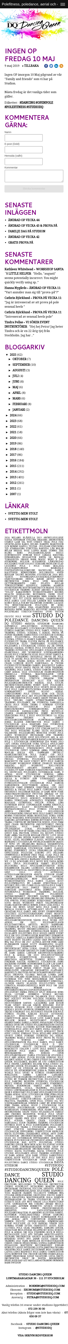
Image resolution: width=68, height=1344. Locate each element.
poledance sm (27, 702)
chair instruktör (24, 824)
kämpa (53, 596)
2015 (13, 466)
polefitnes (25, 933)
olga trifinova (53, 937)
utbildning (56, 750)
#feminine (12, 561)
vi (35, 1184)
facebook (41, 1046)
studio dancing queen (34, 1177)
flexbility (56, 1020)
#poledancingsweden (19, 920)
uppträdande (42, 1138)
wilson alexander (34, 561)
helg (25, 865)
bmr (45, 596)
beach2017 (57, 607)
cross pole (13, 704)
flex (8, 659)
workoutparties (16, 881)
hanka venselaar (17, 800)
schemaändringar (16, 1103)
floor (31, 1057)
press (46, 711)
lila (45, 1201)
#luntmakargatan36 (50, 720)
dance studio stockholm (37, 1162)
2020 (13, 438)
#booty (28, 1046)
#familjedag (55, 1254)
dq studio (15, 623)
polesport (49, 1144)
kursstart (19, 1092)
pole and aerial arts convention (34, 1218)
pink (8, 1105)
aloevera (48, 1212)
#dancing (48, 689)
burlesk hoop (33, 916)
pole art (28, 696)
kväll (57, 905)
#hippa (15, 1064)
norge (24, 1020)
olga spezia (42, 885)
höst (40, 1038)
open (60, 1053)
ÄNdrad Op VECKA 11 (44, 288)
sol (28, 1011)
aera (39, 889)
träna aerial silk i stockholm (24, 1094)
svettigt (10, 870)
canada (47, 555)
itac (61, 542)
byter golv (13, 966)
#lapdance (57, 970)
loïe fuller (28, 600)
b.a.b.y (28, 807)
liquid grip (40, 940)
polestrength (48, 1090)
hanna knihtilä (53, 804)
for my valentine (32, 603)
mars (17, 398)
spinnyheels (13, 855)
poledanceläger (53, 922)
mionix (59, 592)
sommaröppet (16, 691)
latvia (9, 1252)
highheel (57, 1007)
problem (51, 563)
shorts (37, 1236)
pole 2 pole (28, 715)
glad (60, 563)
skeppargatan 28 (16, 1199)
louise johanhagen (24, 946)
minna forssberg (16, 815)
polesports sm (54, 1079)
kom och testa (52, 693)
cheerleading (38, 1221)
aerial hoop (13, 1157)
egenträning (41, 1125)
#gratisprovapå (45, 770)
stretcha (11, 1031)
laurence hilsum (31, 1064)
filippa (22, 1014)
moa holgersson (50, 811)
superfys (58, 820)
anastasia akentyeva (20, 959)
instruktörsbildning (19, 685)
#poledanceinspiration (21, 720)
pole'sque (43, 605)
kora (60, 609)
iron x (9, 1092)
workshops (12, 1109)
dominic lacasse (53, 603)
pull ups (20, 885)
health (10, 594)
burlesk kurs (54, 992)
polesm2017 (50, 957)
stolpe (59, 683)
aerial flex (55, 1127)
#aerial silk (45, 683)
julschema (13, 865)
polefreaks (13, 611)
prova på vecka (53, 1038)
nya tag (10, 942)
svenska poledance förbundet (44, 1083)
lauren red (45, 600)
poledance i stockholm (30, 628)
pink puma (50, 1094)
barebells (13, 807)
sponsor (28, 1009)
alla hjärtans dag (35, 724)
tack (60, 807)
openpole (20, 748)
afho (26, 1029)
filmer (51, 868)
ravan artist (47, 579)
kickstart (12, 607)
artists (34, 924)
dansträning (48, 950)
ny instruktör (32, 822)
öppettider (13, 852)
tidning (48, 767)
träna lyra (34, 831)
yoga (36, 1033)
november (40, 594)
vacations (41, 1256)
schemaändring (53, 652)
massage (12, 802)
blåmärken (13, 944)
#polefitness (45, 715)
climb (30, 885)
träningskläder (18, 726)
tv (13, 659)
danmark (45, 752)
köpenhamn (35, 963)
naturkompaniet (16, 896)
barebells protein (16, 972)
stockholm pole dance (43, 706)
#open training (14, 635)
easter (22, 961)
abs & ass (57, 737)
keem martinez (41, 935)
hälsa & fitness (18, 778)
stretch (20, 1129)
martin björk (55, 1186)
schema (58, 635)
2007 (13, 494)
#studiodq (54, 1165)
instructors (36, 1079)
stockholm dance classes (45, 848)
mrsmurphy (56, 1258)
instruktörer (41, 1149)
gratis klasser (27, 983)
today (9, 1223)
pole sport (46, 654)
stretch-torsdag (33, 611)
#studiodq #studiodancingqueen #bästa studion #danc (34, 873)
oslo (26, 872)
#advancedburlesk (18, 879)
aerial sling (23, 1059)
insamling (29, 844)
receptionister (46, 807)
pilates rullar (52, 583)
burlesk (58, 1109)
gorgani (40, 563)
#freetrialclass (53, 883)
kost (60, 881)
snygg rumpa (30, 905)
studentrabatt (16, 767)
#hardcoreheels (28, 985)
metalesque (13, 1234)
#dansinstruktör (28, 713)
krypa (44, 557)
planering (36, 1212)
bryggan (18, 898)
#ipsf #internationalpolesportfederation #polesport (34, 989)
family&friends (17, 709)
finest (38, 968)
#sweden (26, 744)
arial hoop (30, 1018)
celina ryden (23, 837)
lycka (33, 850)
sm (61, 1146)
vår (41, 1066)
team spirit (14, 1005)
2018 (13, 449)
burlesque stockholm (20, 996)
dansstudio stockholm (39, 635)
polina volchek (34, 998)
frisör (59, 824)
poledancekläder (42, 553)
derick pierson (16, 1007)
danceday (12, 889)
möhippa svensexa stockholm (43, 1081)
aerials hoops (14, 1009)
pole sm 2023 (13, 935)
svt (50, 852)
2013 (13, 477)
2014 (13, 471)
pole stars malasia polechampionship (34, 567)
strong (41, 852)
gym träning (54, 735)
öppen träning (29, 676)
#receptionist (45, 824)
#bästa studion (38, 623)
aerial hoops (36, 661)
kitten (41, 1027)
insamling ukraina (43, 898)
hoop (40, 1096)
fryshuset (11, 791)
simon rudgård (44, 1005)
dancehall (12, 1122)
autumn (58, 850)
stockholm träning (18, 590)
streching (57, 546)
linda (19, 1035)
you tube (25, 979)
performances (54, 1027)
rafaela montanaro (51, 739)
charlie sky (47, 948)
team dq (58, 1009)
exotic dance (55, 1195)
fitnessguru (14, 1046)
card (35, 583)
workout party (34, 903)
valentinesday (54, 903)
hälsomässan (27, 1107)
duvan (48, 1215)
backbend (11, 963)
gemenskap (37, 741)
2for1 (50, 611)
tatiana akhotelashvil (48, 1234)
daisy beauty (13, 940)
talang (26, 868)
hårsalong (24, 594)
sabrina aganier (52, 585)
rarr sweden (13, 1262)
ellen (47, 963)
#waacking (47, 1022)
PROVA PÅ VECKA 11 (47, 298)
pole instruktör (15, 698)
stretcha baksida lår (41, 548)
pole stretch (32, 678)
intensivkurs (13, 1112)
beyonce (10, 885)
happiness (57, 1191)
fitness (30, 648)
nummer (58, 1260)
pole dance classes (42, 881)
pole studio (33, 693)
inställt (58, 752)
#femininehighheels (29, 846)
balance (10, 1059)
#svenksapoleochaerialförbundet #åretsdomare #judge (34, 578)
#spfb (60, 572)
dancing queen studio (49, 639)
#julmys (34, 767)
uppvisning (27, 1131)
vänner (10, 1221)
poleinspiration (44, 1024)
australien (12, 737)
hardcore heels (43, 837)
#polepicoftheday (52, 955)
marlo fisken (26, 1038)
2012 (13, 483)
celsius (58, 909)
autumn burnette (31, 1206)
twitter (38, 794)
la (56, 715)
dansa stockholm (39, 1055)
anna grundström (47, 781)
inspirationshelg (17, 809)
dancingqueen (24, 687)
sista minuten (14, 1254)
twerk (53, 698)
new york (57, 791)
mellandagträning (40, 1260)
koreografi (45, 900)
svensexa (43, 702)
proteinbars (55, 940)
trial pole (51, 542)
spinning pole (43, 1009)
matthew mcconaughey (37, 1245)
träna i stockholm (34, 1127)
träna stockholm (40, 1199)
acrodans (23, 861)
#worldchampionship (42, 972)
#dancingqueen (53, 672)
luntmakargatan (31, 1146)
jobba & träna (47, 1070)
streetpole (50, 846)
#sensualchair (40, 931)
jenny (46, 713)
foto (52, 796)
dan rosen (56, 1003)
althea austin (41, 942)
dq (15, 1138)
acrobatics (37, 800)
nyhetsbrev (28, 1016)
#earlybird (43, 607)
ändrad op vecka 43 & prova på (32, 225)
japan (37, 1238)
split (42, 992)
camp (9, 1129)
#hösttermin (14, 1003)
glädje (59, 944)
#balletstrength (52, 831)
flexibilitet (55, 643)
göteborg (57, 1014)
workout (32, 757)
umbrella (13, 674)
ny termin (21, 1079)
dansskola (56, 702)
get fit (18, 598)
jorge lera (46, 905)
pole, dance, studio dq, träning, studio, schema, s (34, 631)
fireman (11, 961)
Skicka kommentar (34, 188)
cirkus (36, 1059)
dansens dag (31, 966)
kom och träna (16, 661)
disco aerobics (32, 798)
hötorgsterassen (52, 1241)
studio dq (47, 615)
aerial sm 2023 (52, 785)
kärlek (34, 1014)
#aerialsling (32, 711)
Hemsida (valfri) (13, 155)
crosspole (37, 656)
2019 (13, 443)
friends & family (44, 717)
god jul (15, 739)
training (12, 678)
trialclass (51, 887)
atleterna (44, 1191)
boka (46, 1064)
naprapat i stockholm (19, 842)
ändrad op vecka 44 (23, 220)
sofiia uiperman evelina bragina (27, 540)
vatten (59, 611)
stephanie (11, 931)
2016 (13, 460)
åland (37, 730)
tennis (54, 550)
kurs (16, 1146)
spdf (12, 872)
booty (30, 663)
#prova (15, 900)
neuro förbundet (17, 850)
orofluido (40, 1195)
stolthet (11, 913)
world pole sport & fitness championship (34, 1072)
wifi (30, 542)
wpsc (13, 844)
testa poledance (52, 730)
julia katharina (30, 596)
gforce (49, 1206)
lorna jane (55, 974)
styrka (50, 1136)
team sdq (50, 968)
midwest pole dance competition (42, 1252)
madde (50, 587)
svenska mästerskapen (39, 674)
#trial (52, 802)
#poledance (23, 1153)
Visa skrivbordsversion (35, 1335)
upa (61, 957)
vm (21, 761)
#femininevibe (28, 1070)
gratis (32, 1120)
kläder (20, 722)
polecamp (32, 1092)
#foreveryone (13, 587)
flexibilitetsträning (18, 665)
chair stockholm (50, 1120)
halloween (56, 765)
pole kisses (40, 933)
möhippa (11, 1107)
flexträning (55, 918)
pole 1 (27, 566)
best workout (34, 765)
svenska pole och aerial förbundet (28, 981)
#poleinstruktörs (52, 1116)
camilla (21, 937)
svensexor (56, 724)
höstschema (33, 689)
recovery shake (46, 609)
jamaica (25, 1217)
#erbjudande (55, 1219)
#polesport (13, 1099)
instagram (38, 735)
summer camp (37, 1103)
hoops (9, 654)
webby (27, 616)
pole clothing (26, 1027)
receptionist (40, 1020)
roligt (45, 1014)
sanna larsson (37, 1075)
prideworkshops (52, 1208)
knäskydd (21, 1210)
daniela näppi (31, 1022)
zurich (30, 728)
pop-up (59, 1005)
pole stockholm (46, 648)
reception (57, 713)
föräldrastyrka (31, 1215)
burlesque (14, 1075)
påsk (41, 1109)
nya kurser (43, 1053)
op (7, 1155)
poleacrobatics (53, 946)
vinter (46, 966)
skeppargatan (37, 1129)
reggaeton (30, 557)
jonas (27, 581)
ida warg (51, 741)
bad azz (23, 1260)
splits (49, 909)
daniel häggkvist (44, 665)
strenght (19, 1011)
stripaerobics (36, 748)
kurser (9, 1140)
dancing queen (47, 620)
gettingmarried (17, 583)
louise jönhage (22, 1033)
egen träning (28, 1122)
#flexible (57, 1055)
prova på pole (53, 656)
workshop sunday (30, 763)
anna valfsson (21, 835)
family (37, 887)
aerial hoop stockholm (24, 774)
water (43, 1258)
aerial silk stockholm (28, 672)
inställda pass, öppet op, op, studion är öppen (34, 1067)
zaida (53, 861)
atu (31, 1234)
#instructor (35, 722)
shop (60, 1090)
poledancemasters (17, 1212)
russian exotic (40, 835)
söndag (58, 689)
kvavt (21, 1238)
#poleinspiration (16, 1042)
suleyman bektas (29, 791)
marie (59, 1070)
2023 (13, 421)
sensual (50, 774)
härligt (12, 1016)
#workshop (37, 1140)
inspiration (13, 680)
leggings (12, 566)
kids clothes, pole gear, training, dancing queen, (34, 1226)
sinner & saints (37, 796)
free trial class (42, 855)
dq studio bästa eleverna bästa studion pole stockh (34, 1151)
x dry (59, 559)
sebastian (11, 1230)
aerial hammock (52, 916)
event (53, 733)
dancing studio (25, 630)
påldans (58, 852)
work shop (51, 1146)
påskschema (30, 1243)
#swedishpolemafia (38, 818)
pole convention (39, 1007)
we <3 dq (11, 861)
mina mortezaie (38, 815)
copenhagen (34, 804)
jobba (9, 722)
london (19, 663)
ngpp (42, 985)
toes (8, 1193)
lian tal (21, 542)
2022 (13, 426)
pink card (57, 942)
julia (8, 1197)
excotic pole (14, 616)
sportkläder (13, 544)
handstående (35, 937)
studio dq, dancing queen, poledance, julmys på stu (34, 1060)
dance (10, 637)
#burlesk (57, 1131)
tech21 (59, 587)
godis (53, 1225)
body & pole (24, 1125)
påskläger (11, 1260)
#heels (25, 859)
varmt (46, 863)
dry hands (56, 979)
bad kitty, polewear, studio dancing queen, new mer (34, 1143)
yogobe (10, 977)
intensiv (58, 900)
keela (17, 603)
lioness (58, 859)
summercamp (13, 696)
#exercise (47, 859)
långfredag (55, 561)
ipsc (61, 1044)
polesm (41, 1057)
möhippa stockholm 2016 (42, 574)
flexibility (12, 641)
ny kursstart (55, 1103)
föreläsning (28, 900)
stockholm (31, 1160)
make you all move (30, 1031)
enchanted (43, 970)
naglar (11, 752)
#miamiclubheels (38, 929)
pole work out (52, 920)
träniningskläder (25, 1191)
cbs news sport (24, 907)
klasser (50, 1099)
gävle (59, 972)
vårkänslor (45, 850)
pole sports (42, 687)
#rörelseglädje (53, 537)
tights (12, 577)
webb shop (27, 737)
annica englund (21, 811)
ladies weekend (25, 1247)
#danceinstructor (17, 754)
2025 (13, 354)
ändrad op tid (53, 794)
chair (60, 1160)
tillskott (40, 1193)
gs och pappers (38, 1223)
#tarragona (18, 548)
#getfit (17, 998)
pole (60, 626)
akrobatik (57, 1138)
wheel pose (50, 822)
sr (51, 557)
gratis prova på (34, 667)
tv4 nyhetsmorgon (20, 605)
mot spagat (34, 1201)
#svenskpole (14, 892)
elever (33, 641)
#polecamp (56, 744)
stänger (30, 770)
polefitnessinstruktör (48, 696)
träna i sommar (42, 704)
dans (12, 1155)
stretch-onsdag (32, 1099)
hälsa (23, 752)
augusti (19, 370)
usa (30, 1042)
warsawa (19, 818)
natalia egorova (16, 909)
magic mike (47, 559)
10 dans (46, 791)
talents (27, 940)
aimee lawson (27, 953)
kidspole (33, 585)
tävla (18, 863)
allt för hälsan (50, 680)
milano (17, 537)
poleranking (47, 828)
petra (55, 1149)
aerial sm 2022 (24, 922)
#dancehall (34, 977)
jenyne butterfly (42, 820)
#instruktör (55, 659)
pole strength (22, 654)
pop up (23, 831)
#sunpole (34, 961)
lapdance (57, 1075)
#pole (35, 1153)
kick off (21, 1201)
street (38, 542)
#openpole (56, 1153)
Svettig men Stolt (23, 513)
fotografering (14, 813)
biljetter (57, 863)
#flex (42, 872)
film (8, 739)
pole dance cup (44, 754)
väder (37, 920)
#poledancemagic (16, 1055)
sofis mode (13, 903)
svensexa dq (45, 1035)
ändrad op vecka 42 (23, 237)
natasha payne (14, 609)
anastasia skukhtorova (20, 746)
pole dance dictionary (31, 1249)
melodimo (25, 1184)
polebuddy (56, 894)
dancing (34, 1116)
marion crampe (23, 1193)
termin (14, 717)
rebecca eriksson (53, 977)
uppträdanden (29, 739)
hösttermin (31, 785)
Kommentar (11, 167)
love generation (17, 1204)
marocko (30, 609)
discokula (17, 916)
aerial (47, 632)
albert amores (42, 590)
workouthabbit (44, 592)
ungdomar (20, 1256)
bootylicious (39, 659)
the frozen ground (35, 1254)
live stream (43, 728)
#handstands (13, 1022)
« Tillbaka (30, 66)
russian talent (15, 574)
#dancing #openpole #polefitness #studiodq (34, 625)
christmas (43, 787)
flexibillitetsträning (49, 1001)
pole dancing (14, 1081)
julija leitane (16, 994)
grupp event (55, 933)
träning (44, 1153)
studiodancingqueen (18, 1149)
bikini (59, 868)
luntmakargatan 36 (26, 1090)
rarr (34, 559)
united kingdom (35, 776)
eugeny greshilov (28, 950)
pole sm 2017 (23, 942)
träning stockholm (50, 1122)
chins (52, 594)
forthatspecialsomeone (21, 570)
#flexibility (47, 1112)
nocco (46, 924)
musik (28, 968)
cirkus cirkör (13, 1243)
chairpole (57, 1029)
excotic (22, 1221)
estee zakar (50, 1238)
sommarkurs (29, 1109)
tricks (9, 1011)
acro (39, 1144)
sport (17, 1024)
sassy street (32, 761)
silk (60, 1105)
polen (59, 948)
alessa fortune (15, 796)
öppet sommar (31, 750)
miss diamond (54, 1249)
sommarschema (41, 709)
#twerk (58, 1022)
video (35, 1112)
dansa (59, 665)
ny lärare (35, 883)
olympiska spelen (32, 802)
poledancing (27, 733)
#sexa (47, 1029)
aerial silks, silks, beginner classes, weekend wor (34, 838)
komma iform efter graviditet (27, 1225)
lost (24, 1234)
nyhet (9, 1083)
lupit (17, 1252)
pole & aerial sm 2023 (23, 955)
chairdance (33, 1133)
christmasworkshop (18, 794)
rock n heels (54, 1232)
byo (29, 1238)
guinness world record (46, 994)
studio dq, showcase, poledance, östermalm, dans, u (34, 771)
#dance (31, 639)
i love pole (39, 1048)
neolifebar (25, 1230)
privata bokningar (19, 1085)
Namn (8, 132)
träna (24, 641)
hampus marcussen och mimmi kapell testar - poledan (34, 545)
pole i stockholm (17, 741)
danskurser (13, 785)
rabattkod (56, 929)
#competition (30, 957)
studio (46, 676)
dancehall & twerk (49, 663)
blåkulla (30, 537)
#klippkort (40, 1230)
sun (36, 778)
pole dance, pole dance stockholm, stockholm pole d (34, 1043)
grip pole (41, 746)
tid (7, 548)
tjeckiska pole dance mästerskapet (34, 826)
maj (15, 387)
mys (61, 574)
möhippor (30, 1114)
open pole (48, 1160)
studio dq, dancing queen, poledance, (34, 1065)
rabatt (53, 1048)
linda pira (27, 607)
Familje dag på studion (26, 231)
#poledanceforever (44, 865)
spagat (28, 813)
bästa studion (34, 1164)
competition (43, 1131)
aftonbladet (36, 909)
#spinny (22, 963)
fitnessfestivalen (17, 783)
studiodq (51, 628)
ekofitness (35, 870)
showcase (30, 680)
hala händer (54, 1197)
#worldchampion (44, 842)
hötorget (37, 1011)
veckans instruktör (18, 1236)
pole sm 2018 (54, 985)
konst (9, 603)
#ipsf (8, 1033)
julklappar (49, 870)
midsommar (40, 979)
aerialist (50, 1031)
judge (22, 804)
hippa (25, 704)
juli (16, 376)
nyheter (42, 733)
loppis (36, 550)
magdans (24, 931)
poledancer (32, 863)
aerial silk (24, 1155)
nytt (44, 761)
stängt (10, 542)
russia (53, 959)
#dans (49, 1109)
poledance (18, 620)
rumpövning (30, 572)
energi (9, 1024)
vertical (22, 870)
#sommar (11, 979)
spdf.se (9, 1070)
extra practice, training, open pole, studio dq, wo (34, 1100)
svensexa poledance (33, 759)
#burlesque (13, 970)
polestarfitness (16, 924)
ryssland (46, 1033)
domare (30, 1035)
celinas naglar (36, 974)
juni (16, 381)
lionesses (39, 868)
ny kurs (57, 605)
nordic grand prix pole (21, 1118)
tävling (10, 628)
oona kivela (41, 744)
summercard (55, 1221)
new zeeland (44, 879)
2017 (13, 454)
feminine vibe (54, 800)
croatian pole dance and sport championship (34, 911)
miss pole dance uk (49, 907)
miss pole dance (43, 813)
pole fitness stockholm (46, 809)
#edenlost (22, 1186)
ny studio (27, 1024)
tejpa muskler (31, 1241)
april (17, 393)
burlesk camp (14, 787)
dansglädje (25, 1096)
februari (20, 404)
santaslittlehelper (25, 857)
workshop (36, 652)
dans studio (40, 1155)
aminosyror (56, 540)
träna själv (55, 1068)
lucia (52, 1256)
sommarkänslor (53, 798)
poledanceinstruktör (20, 683)
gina (60, 959)
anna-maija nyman (31, 987)
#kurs (59, 879)
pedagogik (12, 1245)
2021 (13, 432)
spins (27, 898)
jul (16, 1070)
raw (22, 770)
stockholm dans (52, 961)
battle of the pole (35, 1157)
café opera (12, 744)
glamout (11, 950)
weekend (57, 1040)
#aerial (20, 648)
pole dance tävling (36, 1051)
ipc (19, 844)
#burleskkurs (24, 1195)
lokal (31, 828)
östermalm (25, 1138)
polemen (57, 1051)
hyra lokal (30, 948)
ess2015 (30, 563)
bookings (48, 1236)
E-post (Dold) (12, 143)
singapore (28, 970)
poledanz (11, 763)
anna (45, 750)
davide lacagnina (36, 1003)
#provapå (57, 676)
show (26, 1112)
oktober (19, 359)
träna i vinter (14, 822)
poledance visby (15, 563)
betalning (38, 1186)
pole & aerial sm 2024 (19, 1232)
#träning (44, 1107)
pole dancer (55, 761)
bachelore (46, 570)
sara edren (31, 1208)
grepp (34, 691)
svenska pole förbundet (34, 999)
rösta (59, 870)
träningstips (26, 918)
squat (31, 1256)
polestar (28, 852)
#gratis (13, 1040)
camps (31, 700)
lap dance (57, 963)
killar (28, 1005)
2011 (13, 488)
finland (20, 977)
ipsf (49, 661)
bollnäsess (48, 572)
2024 (13, 415)
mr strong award (42, 1204)
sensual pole (54, 1057)
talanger (42, 996)
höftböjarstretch (34, 587)
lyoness (26, 935)
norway (26, 855)
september (21, 364)
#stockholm (22, 1140)
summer (30, 787)
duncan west (32, 555)
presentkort (13, 948)
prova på (57, 632)
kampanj (58, 600)
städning (40, 1232)
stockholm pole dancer (46, 783)
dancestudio (55, 776)
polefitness (13, 1162)
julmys (52, 746)
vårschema (12, 715)
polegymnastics (16, 883)
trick (60, 1031)
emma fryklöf (29, 992)
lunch (10, 876)
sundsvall (57, 981)
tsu (61, 887)
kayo (54, 818)
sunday (19, 1083)
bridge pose (22, 550)
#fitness (10, 1125)
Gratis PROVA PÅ (21, 242)
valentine (12, 733)
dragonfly (27, 889)
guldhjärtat (15, 828)
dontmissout (14, 555)
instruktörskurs (33, 1136)
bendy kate (41, 685)
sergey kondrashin (44, 1217)
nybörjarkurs (17, 1053)
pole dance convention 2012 (45, 789)
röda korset (55, 1230)
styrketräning (46, 700)
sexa (60, 715)
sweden (58, 813)
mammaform (26, 876)
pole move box (39, 861)
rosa (60, 698)
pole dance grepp (37, 698)
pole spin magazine (48, 581)
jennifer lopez (53, 889)
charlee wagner (52, 763)
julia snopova (15, 974)
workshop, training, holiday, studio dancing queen (34, 893)
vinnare (53, 1193)
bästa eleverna (15, 1133)
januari (19, 409)
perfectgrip (56, 1201)
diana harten (13, 905)
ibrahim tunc (53, 678)
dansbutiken (55, 1243)
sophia (43, 1243)
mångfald (57, 568)
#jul (33, 752)
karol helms (31, 544)
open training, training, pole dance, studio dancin (34, 668)
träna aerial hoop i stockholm (35, 1105)
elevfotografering (31, 913)
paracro (12, 765)
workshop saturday (49, 876)
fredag (11, 759)
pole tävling (15, 700)
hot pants (36, 1029)
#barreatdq (47, 944)
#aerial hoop (14, 667)
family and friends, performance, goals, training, (34, 1086)
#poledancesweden (51, 1092)
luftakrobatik (54, 1096)
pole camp (18, 689)
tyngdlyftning (15, 585)
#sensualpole (13, 1029)
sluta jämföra (45, 1247)
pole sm (57, 1107)
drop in (30, 1258)
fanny (9, 1256)
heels (59, 553)
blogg (48, 691)
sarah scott (30, 944)
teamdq (41, 959)
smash (26, 559)
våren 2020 (56, 1223)
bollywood (43, 737)
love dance (46, 1018)
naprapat (35, 859)
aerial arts (49, 1133)
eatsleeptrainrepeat (50, 1210)
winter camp (36, 1040)
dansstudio (56, 1155)
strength (45, 1118)
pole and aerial (16, 1057)
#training (23, 656)
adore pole (22, 659)
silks (35, 654)
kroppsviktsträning (50, 953)
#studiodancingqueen (28, 1169)
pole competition (51, 757)
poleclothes (48, 983)
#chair (20, 1120)
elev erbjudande (35, 643)
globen (10, 983)
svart (49, 913)
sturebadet (49, 778)
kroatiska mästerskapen (29, 1197)
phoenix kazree (39, 896)
